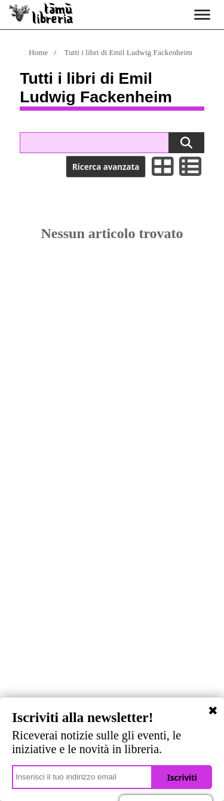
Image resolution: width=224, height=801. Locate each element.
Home (38, 52)
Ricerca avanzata (105, 167)
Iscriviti (182, 777)
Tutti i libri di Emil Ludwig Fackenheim (128, 52)
